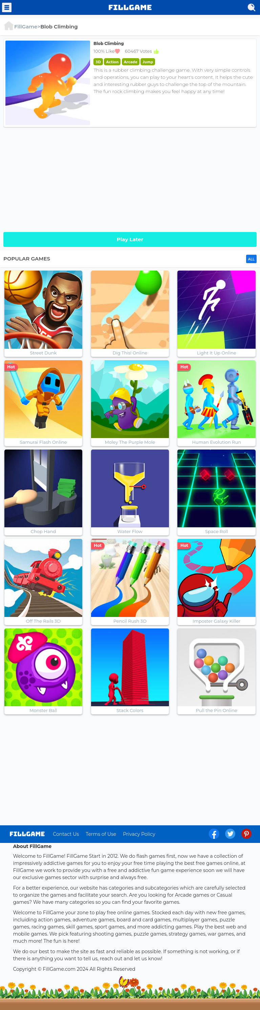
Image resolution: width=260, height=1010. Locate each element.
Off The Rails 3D (43, 621)
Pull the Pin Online (216, 710)
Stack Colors (129, 710)
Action (112, 61)
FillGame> (21, 26)
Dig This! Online (129, 352)
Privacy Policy (139, 834)
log (27, 834)
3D (98, 61)
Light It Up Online (216, 352)
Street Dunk (43, 352)
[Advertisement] (130, 178)
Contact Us (66, 834)
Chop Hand (43, 531)
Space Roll (216, 531)
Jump (148, 61)
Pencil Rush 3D (130, 621)
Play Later (130, 239)
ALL (251, 259)
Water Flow (130, 531)
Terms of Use (101, 834)
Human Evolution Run (216, 442)
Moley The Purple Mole (130, 442)
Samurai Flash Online (43, 442)
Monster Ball (43, 710)
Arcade (130, 61)
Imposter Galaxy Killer (216, 621)
